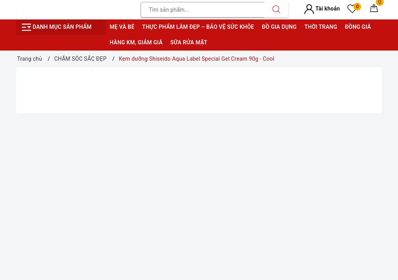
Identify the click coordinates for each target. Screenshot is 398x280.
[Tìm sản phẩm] (203, 10)
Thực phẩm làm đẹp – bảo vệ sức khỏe (198, 27)
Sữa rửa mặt (188, 42)
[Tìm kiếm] (276, 10)
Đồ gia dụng (279, 27)
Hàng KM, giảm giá (136, 42)
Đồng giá (358, 27)
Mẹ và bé (122, 27)
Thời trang (320, 27)
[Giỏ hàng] (374, 10)
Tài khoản (322, 8)
